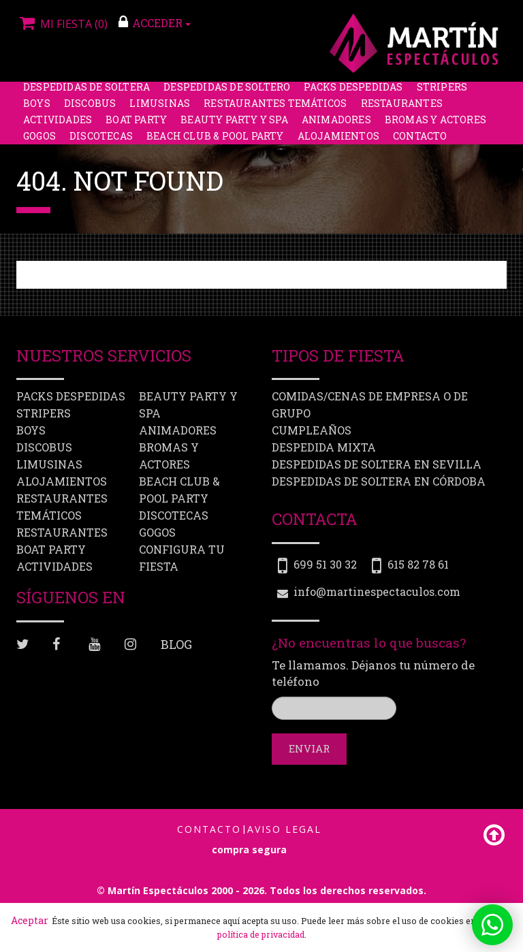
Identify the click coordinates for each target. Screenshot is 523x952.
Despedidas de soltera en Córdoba (379, 481)
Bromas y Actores (435, 125)
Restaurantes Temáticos (275, 109)
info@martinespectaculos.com (377, 591)
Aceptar (29, 920)
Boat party (136, 125)
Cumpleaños (311, 430)
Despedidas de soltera (86, 92)
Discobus (90, 109)
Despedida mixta (324, 447)
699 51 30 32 (325, 564)
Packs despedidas (353, 92)
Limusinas (159, 109)
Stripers (442, 92)
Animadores (336, 125)
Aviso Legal (284, 829)
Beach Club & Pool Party (215, 142)
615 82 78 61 (418, 564)
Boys (36, 109)
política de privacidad (260, 934)
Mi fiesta (62, 23)
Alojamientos (338, 142)
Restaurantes (402, 109)
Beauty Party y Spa (234, 125)
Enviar (309, 748)
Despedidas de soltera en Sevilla (376, 464)
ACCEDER (154, 22)
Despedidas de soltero (226, 92)
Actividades (57, 125)
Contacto (420, 142)
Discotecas (101, 142)
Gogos (39, 142)
